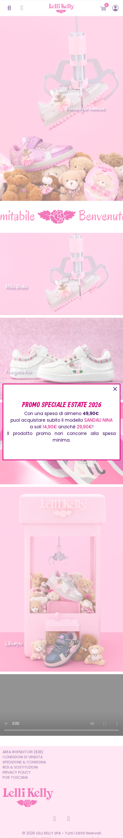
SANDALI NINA (98, 420)
